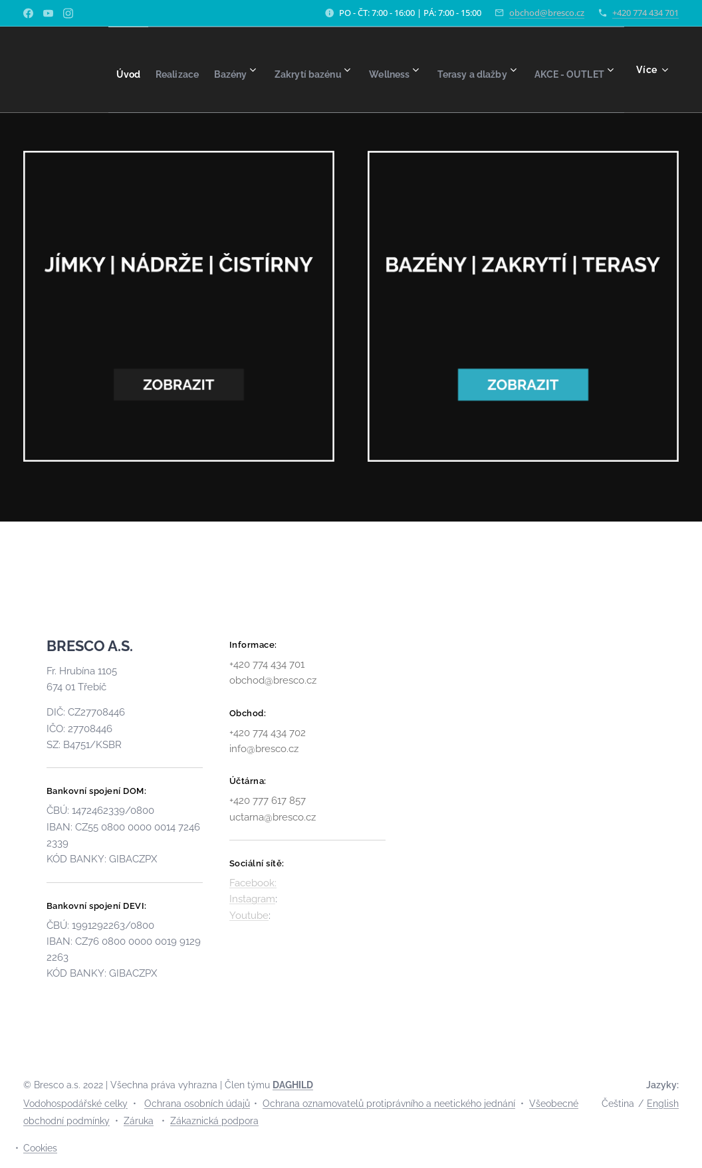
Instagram (252, 899)
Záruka (139, 1121)
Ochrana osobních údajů (197, 1103)
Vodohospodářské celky (75, 1103)
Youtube (249, 916)
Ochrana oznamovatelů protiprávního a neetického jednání (389, 1103)
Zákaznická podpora (214, 1121)
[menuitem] (169, 70)
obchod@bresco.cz (546, 13)
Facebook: (253, 883)
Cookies (40, 1148)
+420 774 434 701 (645, 13)
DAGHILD (293, 1085)
